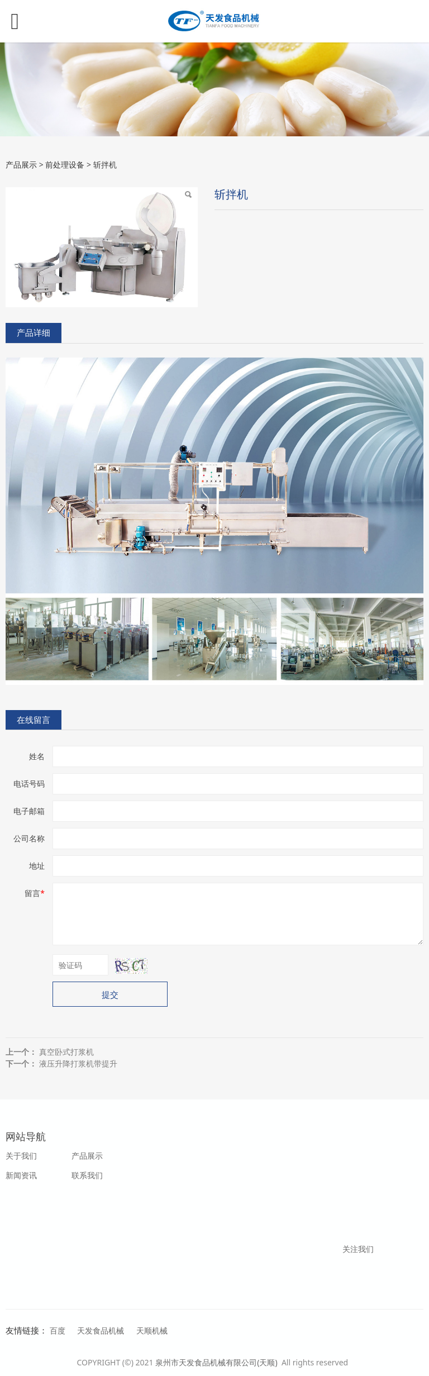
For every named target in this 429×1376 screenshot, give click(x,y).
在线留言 (33, 720)
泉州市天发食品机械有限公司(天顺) (217, 1362)
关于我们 (21, 1155)
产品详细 (33, 333)
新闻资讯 (21, 1175)
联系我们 (87, 1175)
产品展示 (21, 164)
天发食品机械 (100, 1330)
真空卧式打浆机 (66, 1051)
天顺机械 (152, 1330)
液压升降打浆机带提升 (78, 1063)
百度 (57, 1330)
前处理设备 (64, 164)
